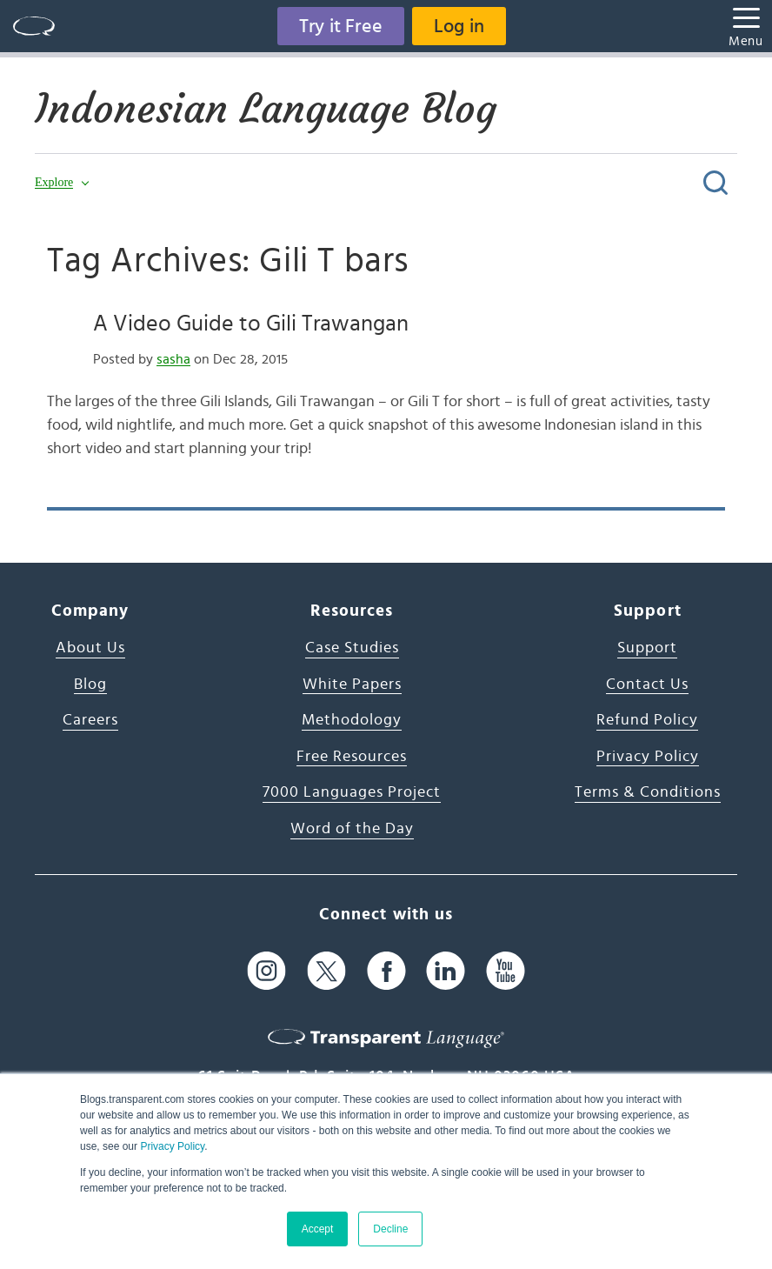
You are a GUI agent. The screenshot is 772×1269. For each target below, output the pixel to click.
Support (647, 648)
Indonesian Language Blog (265, 108)
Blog (90, 684)
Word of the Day (352, 829)
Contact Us (647, 684)
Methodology (352, 720)
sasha (173, 359)
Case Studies (352, 648)
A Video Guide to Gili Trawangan (251, 323)
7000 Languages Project (352, 792)
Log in (459, 26)
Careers (90, 720)
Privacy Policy (172, 1146)
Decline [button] (390, 1229)
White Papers (352, 684)
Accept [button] (318, 1229)
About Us (90, 648)
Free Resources (351, 757)
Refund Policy (647, 720)
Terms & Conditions (648, 792)
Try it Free (341, 26)
